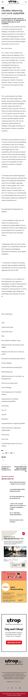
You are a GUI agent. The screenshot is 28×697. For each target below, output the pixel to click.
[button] (26, 2)
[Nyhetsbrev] (14, 651)
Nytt (11, 5)
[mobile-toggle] (2, 2)
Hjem (2, 5)
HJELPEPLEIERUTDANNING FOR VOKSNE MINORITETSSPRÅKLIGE (20, 469)
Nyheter (7, 5)
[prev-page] (14, 527)
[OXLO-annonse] (14, 602)
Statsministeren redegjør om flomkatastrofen (6, 468)
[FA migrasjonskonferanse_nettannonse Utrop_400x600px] (14, 567)
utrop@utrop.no (17, 681)
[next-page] (16, 527)
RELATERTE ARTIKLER (7, 476)
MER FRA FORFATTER (7, 479)
